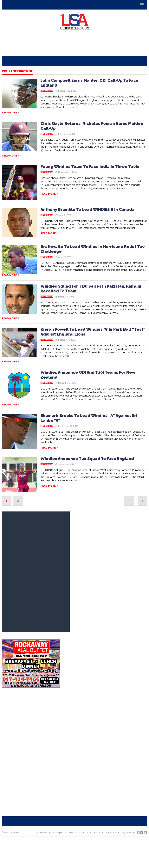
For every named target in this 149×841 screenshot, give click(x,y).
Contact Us (110, 832)
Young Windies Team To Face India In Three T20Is (90, 166)
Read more (9, 112)
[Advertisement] (74, 44)
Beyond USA (47, 91)
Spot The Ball (93, 832)
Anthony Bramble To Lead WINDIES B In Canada (87, 209)
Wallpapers (57, 832)
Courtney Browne (17, 71)
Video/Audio (74, 832)
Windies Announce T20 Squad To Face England (87, 458)
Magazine (126, 832)
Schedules (41, 832)
